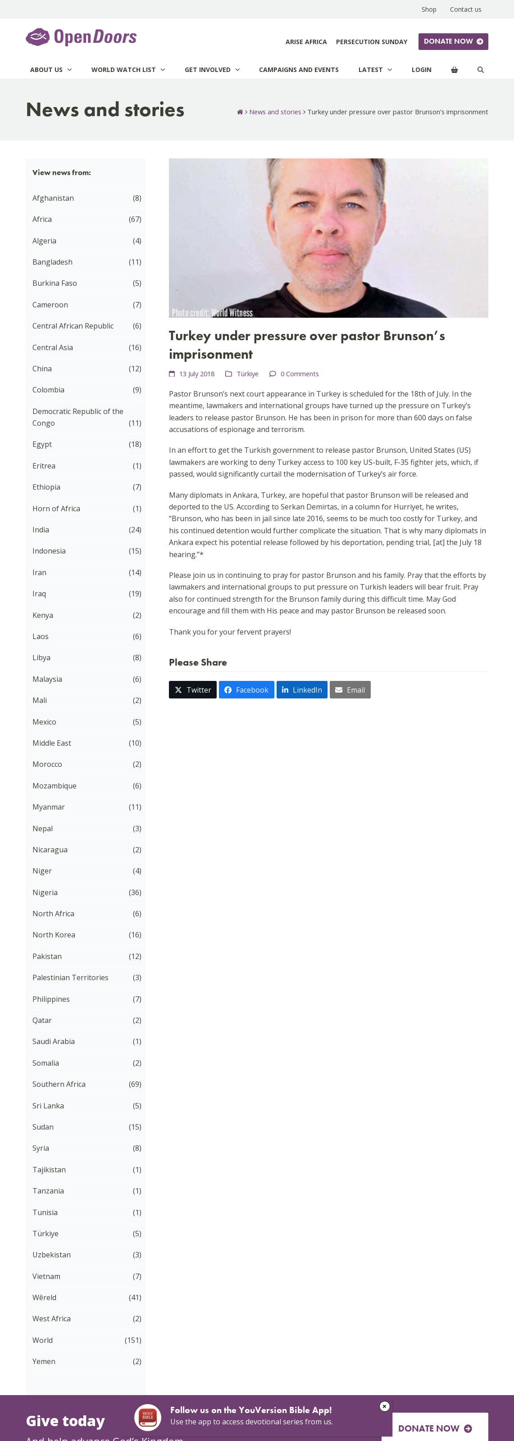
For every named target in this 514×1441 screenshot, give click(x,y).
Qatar (42, 1020)
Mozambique (54, 786)
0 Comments (300, 373)
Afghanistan (53, 198)
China (42, 369)
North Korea (53, 935)
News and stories (275, 111)
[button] (193, 689)
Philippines (51, 999)
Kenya (42, 615)
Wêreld (44, 1297)
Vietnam (46, 1276)
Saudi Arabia (53, 1041)
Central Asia (52, 347)
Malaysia (47, 679)
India (40, 530)
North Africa (53, 914)
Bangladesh (52, 262)
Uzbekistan (51, 1255)
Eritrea (43, 466)
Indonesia (49, 551)
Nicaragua (50, 850)
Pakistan (47, 956)
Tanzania (48, 1191)
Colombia (48, 390)
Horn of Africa (56, 508)
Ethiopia (46, 487)
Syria (40, 1148)
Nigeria (45, 892)
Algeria (44, 241)
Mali (39, 700)
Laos (40, 636)
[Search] (480, 69)
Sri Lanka (48, 1106)
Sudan (43, 1127)
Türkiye (248, 373)
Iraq (39, 594)
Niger (42, 871)
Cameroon (50, 305)
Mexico (44, 722)
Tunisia (45, 1212)
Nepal (42, 828)
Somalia (45, 1063)
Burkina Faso (54, 283)
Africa (42, 219)
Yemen (43, 1361)
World (42, 1340)
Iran (39, 572)
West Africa (51, 1319)
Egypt (42, 444)
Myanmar (48, 807)
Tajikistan (49, 1170)
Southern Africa (59, 1084)
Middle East (51, 743)
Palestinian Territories (70, 977)
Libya (41, 657)
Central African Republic (73, 326)
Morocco (47, 764)
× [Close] (384, 1406)
